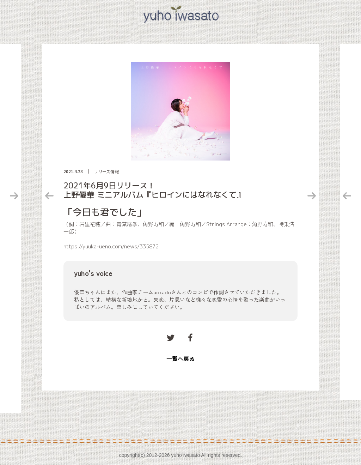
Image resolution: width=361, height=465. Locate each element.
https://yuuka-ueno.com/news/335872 (111, 246)
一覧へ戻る (180, 359)
